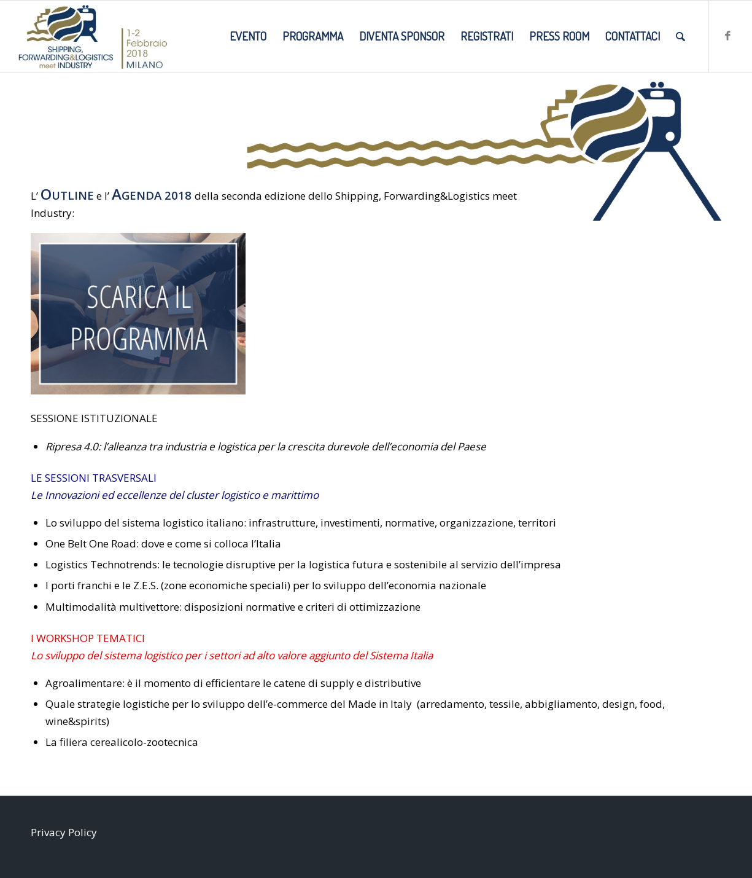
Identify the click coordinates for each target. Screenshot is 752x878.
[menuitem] (248, 36)
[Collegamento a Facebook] (728, 35)
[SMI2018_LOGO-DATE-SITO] (93, 36)
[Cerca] (680, 36)
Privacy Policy (64, 832)
